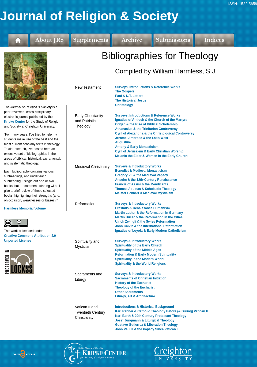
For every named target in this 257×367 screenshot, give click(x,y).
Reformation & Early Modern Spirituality (145, 254)
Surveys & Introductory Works (138, 166)
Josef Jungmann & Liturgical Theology (144, 320)
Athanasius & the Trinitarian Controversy (146, 129)
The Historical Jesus (130, 100)
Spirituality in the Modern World (139, 259)
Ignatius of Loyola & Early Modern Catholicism (150, 231)
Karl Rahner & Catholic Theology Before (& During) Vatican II (161, 311)
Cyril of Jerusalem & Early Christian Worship (149, 151)
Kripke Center (14, 121)
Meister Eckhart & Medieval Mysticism (144, 193)
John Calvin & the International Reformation (148, 226)
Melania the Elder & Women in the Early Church (151, 156)
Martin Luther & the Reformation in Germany (149, 213)
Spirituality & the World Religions (140, 263)
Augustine (123, 142)
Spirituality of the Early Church (138, 245)
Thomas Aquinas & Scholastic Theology (145, 189)
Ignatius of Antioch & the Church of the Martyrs (151, 120)
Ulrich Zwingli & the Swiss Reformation (145, 221)
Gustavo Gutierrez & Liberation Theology (146, 325)
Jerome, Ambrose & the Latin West (141, 138)
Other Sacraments (129, 292)
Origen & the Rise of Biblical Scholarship (146, 124)
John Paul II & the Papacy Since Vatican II (147, 329)
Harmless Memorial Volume (25, 208)
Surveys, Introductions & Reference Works (147, 87)
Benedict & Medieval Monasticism (141, 171)
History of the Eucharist (133, 283)
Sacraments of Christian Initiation (140, 278)
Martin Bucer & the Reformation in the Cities (149, 217)
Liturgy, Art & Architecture (135, 296)
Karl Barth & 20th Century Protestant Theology (150, 316)
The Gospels (124, 91)
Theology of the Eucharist (134, 287)
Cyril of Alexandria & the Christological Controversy (154, 133)
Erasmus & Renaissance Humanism (142, 208)
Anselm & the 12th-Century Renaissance (146, 180)
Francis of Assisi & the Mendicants (141, 184)
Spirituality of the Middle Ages (138, 250)
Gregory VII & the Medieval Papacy (141, 175)
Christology (124, 105)
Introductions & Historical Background (144, 307)
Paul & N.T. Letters (129, 96)
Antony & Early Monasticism (136, 147)
